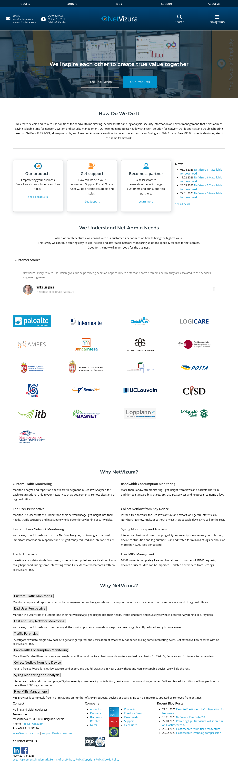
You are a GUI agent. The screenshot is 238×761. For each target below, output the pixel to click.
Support (166, 4)
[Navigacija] (217, 19)
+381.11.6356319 (32, 723)
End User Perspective (29, 608)
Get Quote (130, 725)
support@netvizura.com (25, 21)
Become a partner (146, 173)
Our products (37, 173)
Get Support (92, 201)
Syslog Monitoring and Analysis (36, 675)
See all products (38, 197)
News (93, 725)
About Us (96, 709)
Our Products (140, 82)
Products (24, 4)
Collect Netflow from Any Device (37, 662)
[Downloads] (58, 19)
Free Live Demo (100, 82)
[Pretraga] (179, 19)
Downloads (131, 717)
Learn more (146, 201)
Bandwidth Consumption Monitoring (41, 650)
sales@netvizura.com (23, 19)
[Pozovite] (21, 18)
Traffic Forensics (26, 633)
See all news (182, 204)
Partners (71, 4)
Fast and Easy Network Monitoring (39, 621)
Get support (92, 173)
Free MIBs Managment (30, 691)
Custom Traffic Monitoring (33, 596)
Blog (119, 4)
